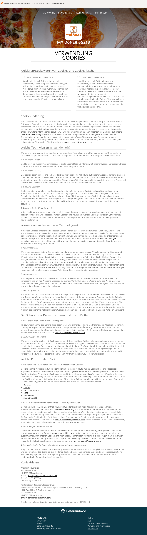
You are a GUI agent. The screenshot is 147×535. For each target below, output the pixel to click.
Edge (26, 392)
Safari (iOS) (29, 395)
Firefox (27, 387)
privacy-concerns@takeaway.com (77, 142)
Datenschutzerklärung (31, 134)
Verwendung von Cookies (99, 526)
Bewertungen (65, 12)
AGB (89, 520)
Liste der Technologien (106, 238)
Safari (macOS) (30, 398)
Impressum (101, 12)
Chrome (27, 385)
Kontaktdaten (84, 12)
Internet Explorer (31, 390)
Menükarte (49, 12)
